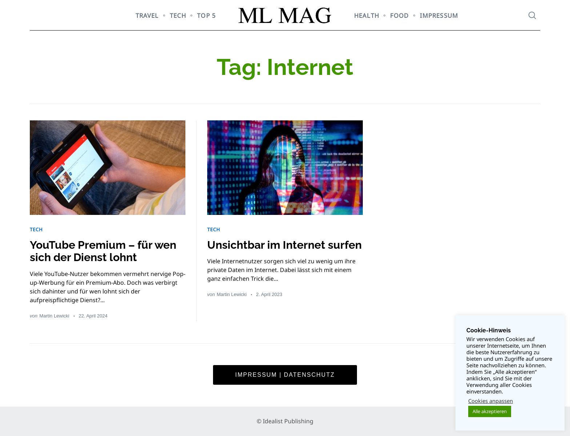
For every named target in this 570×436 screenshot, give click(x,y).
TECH (178, 15)
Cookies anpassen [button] (490, 400)
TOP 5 (206, 15)
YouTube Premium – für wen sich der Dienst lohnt (103, 251)
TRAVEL (147, 15)
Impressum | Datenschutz (285, 375)
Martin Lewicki (54, 316)
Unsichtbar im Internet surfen (284, 245)
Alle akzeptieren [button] (490, 411)
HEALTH (366, 15)
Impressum (439, 15)
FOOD (399, 15)
